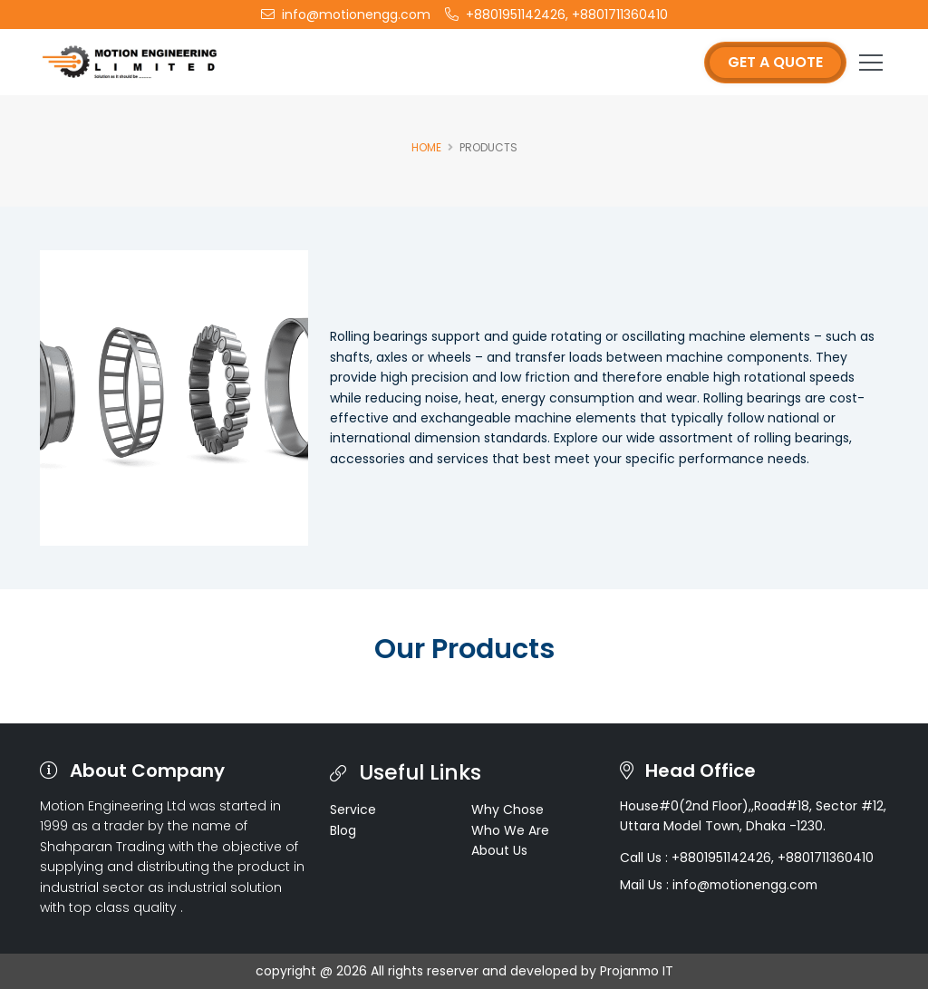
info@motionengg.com (345, 14)
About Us (499, 850)
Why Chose (507, 809)
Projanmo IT (636, 971)
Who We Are (510, 830)
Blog (343, 830)
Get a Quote (775, 62)
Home (426, 147)
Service (353, 809)
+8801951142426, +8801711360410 (556, 14)
